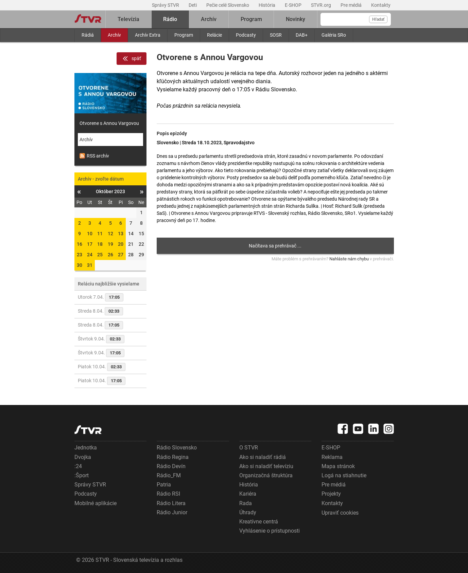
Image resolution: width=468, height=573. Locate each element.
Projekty (331, 494)
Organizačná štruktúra (266, 475)
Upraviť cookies (340, 513)
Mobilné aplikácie (95, 503)
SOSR (276, 35)
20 (120, 244)
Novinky (295, 19)
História (267, 5)
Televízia (128, 19)
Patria (164, 484)
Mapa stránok (338, 466)
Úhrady (247, 512)
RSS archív (94, 156)
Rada (245, 503)
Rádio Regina (173, 457)
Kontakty (381, 5)
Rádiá (88, 35)
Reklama (332, 457)
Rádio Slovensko (177, 447)
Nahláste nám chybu (349, 258)
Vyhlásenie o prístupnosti (269, 531)
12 (110, 233)
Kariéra (247, 494)
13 (120, 233)
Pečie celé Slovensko (228, 5)
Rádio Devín (171, 466)
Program (183, 35)
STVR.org (321, 5)
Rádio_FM (169, 475)
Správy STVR (166, 5)
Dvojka (82, 457)
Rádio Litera (171, 503)
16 (79, 244)
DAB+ (302, 35)
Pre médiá (352, 5)
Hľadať (378, 19)
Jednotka (85, 447)
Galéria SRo (334, 35)
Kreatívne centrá (258, 521)
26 (110, 254)
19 (110, 244)
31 (89, 265)
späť (131, 58)
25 (100, 254)
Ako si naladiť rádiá (262, 457)
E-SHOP (293, 5)
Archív (114, 35)
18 (100, 244)
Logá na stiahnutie (344, 475)
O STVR (248, 447)
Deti (193, 5)
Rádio (170, 19)
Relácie (214, 35)
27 (120, 254)
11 (100, 233)
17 (89, 244)
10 (89, 233)
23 (79, 254)
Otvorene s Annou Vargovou (109, 123)
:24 (78, 466)
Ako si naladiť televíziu (266, 466)
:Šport (81, 475)
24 (89, 254)
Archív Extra (147, 35)
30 (79, 265)
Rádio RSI (168, 494)
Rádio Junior (172, 512)
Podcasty (246, 35)
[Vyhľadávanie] (355, 19)
